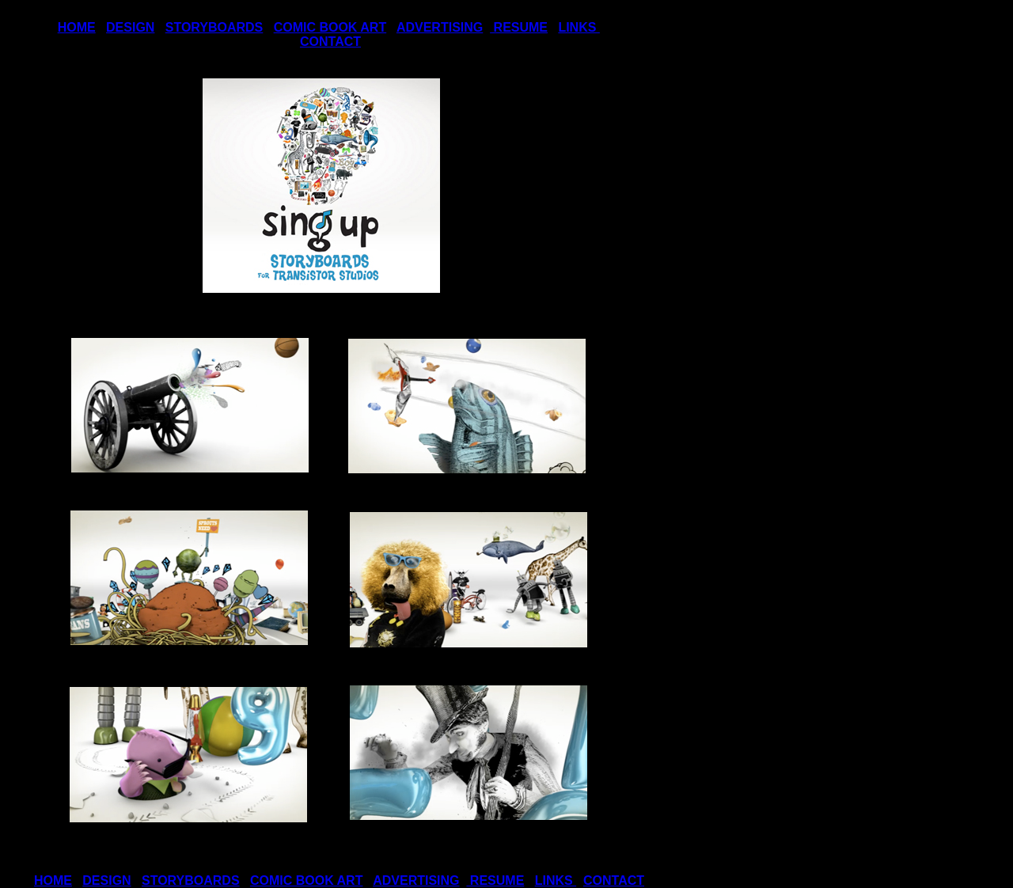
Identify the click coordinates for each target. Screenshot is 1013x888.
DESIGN (130, 27)
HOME (77, 27)
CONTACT (330, 41)
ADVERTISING (439, 27)
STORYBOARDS (214, 27)
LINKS (578, 27)
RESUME (519, 27)
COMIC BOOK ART (330, 27)
